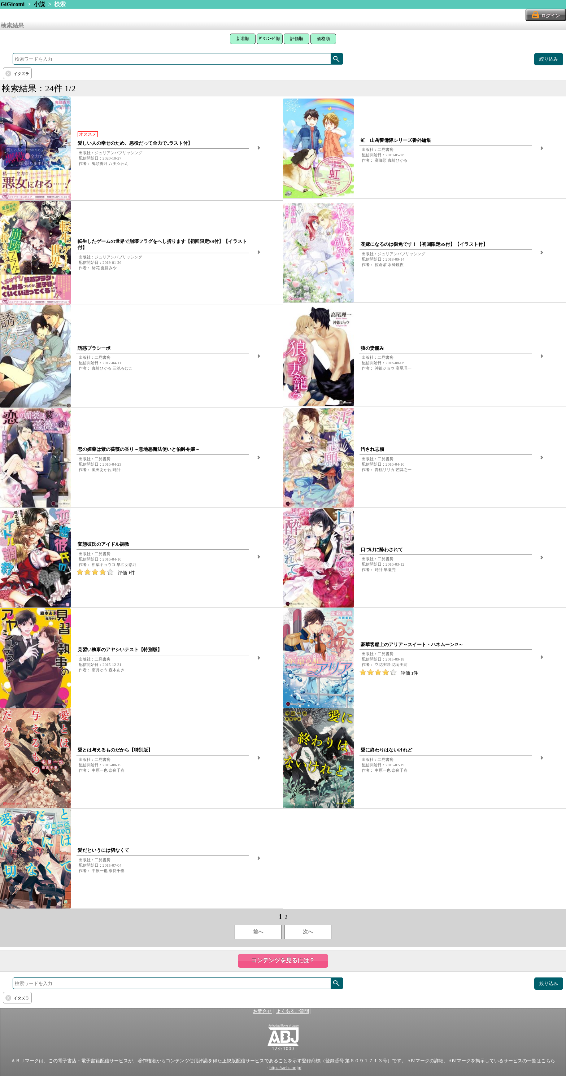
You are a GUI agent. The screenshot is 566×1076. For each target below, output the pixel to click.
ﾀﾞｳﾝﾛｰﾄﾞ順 (269, 38)
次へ (308, 932)
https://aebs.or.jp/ (285, 1067)
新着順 (242, 38)
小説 (39, 4)
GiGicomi (13, 4)
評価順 (296, 38)
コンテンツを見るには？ (283, 960)
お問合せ (262, 1011)
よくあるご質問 (292, 1011)
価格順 (323, 38)
